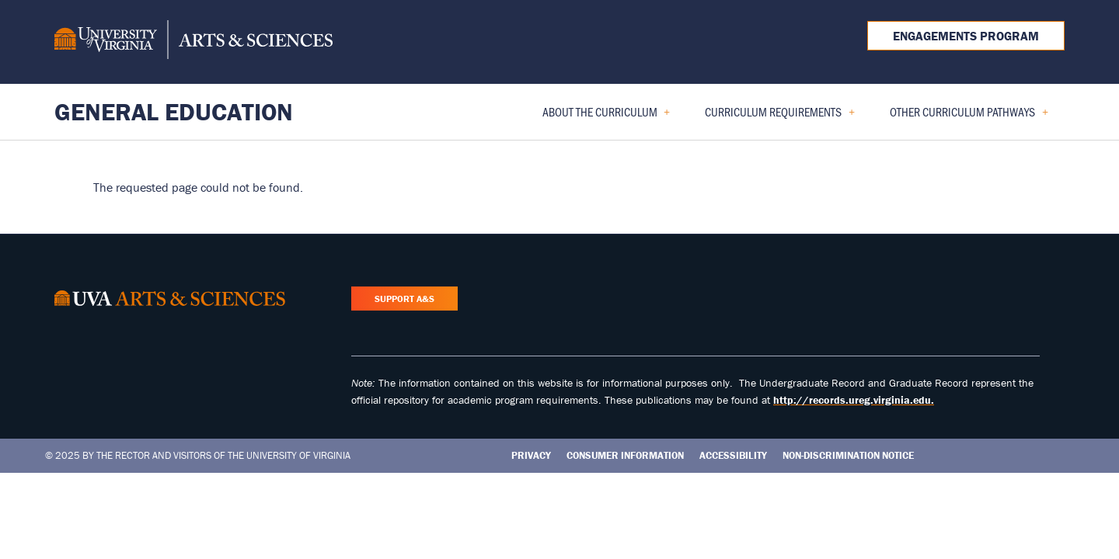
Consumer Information (625, 455)
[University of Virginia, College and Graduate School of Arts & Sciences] (193, 42)
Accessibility (733, 455)
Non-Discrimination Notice (848, 455)
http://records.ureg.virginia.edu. (853, 400)
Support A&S (404, 298)
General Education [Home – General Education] (173, 111)
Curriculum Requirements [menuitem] (773, 116)
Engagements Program (966, 35)
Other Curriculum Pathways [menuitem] (963, 116)
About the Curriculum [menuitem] (600, 116)
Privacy (531, 455)
